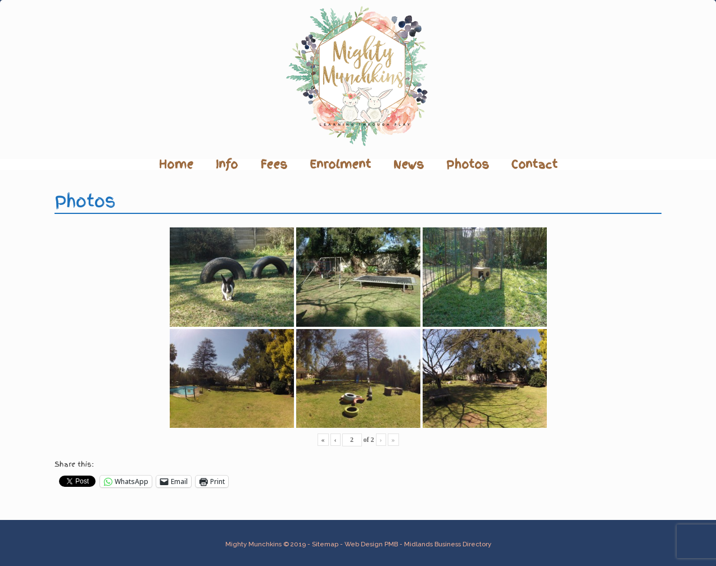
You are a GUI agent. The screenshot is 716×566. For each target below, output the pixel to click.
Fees (273, 164)
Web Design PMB (371, 544)
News (408, 164)
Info (227, 164)
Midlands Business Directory (447, 544)
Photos (467, 164)
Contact (534, 164)
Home (176, 164)
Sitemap (325, 544)
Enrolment (340, 164)
